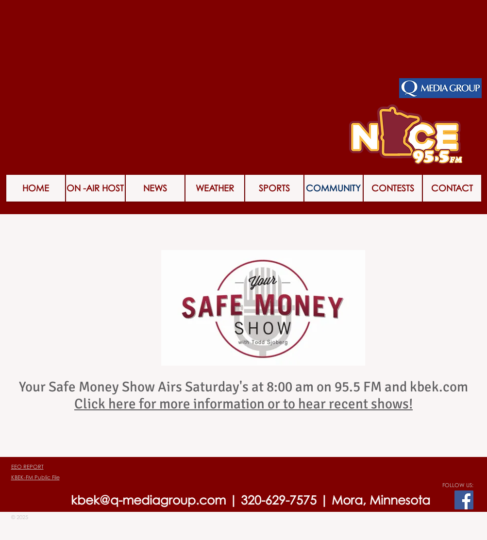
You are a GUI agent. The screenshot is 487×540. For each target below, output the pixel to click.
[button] (393, 188)
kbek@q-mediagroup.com (148, 499)
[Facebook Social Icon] (463, 499)
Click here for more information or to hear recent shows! (243, 403)
